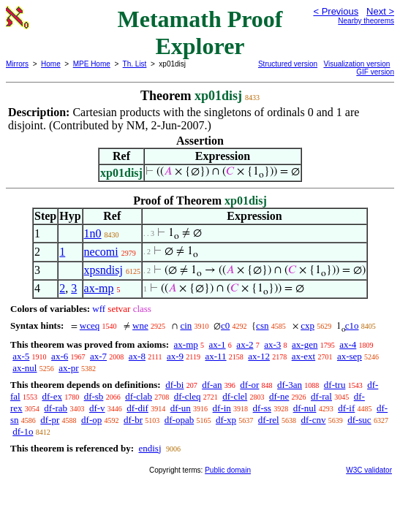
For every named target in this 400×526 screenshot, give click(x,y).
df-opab (179, 419)
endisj (149, 448)
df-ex (51, 396)
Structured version (287, 64)
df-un (180, 408)
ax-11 (215, 356)
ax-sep (349, 356)
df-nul (305, 408)
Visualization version (356, 64)
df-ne (279, 396)
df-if (346, 408)
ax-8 (137, 356)
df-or (249, 384)
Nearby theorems (366, 21)
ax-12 (259, 356)
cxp (307, 325)
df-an (212, 384)
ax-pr (68, 367)
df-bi (174, 384)
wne (140, 325)
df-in (222, 408)
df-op (91, 419)
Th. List (135, 64)
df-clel (234, 396)
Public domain (228, 470)
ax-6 (59, 356)
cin (186, 325)
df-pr (49, 419)
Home (51, 64)
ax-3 (272, 344)
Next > (380, 11)
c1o (352, 325)
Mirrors (17, 64)
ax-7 (98, 356)
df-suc (359, 419)
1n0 (93, 233)
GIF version (375, 72)
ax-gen (304, 344)
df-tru (335, 384)
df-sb (94, 396)
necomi (101, 251)
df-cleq (187, 396)
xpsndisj (103, 270)
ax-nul (24, 367)
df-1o (22, 431)
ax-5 (20, 356)
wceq (89, 325)
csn (262, 325)
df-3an (289, 384)
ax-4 (347, 344)
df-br (133, 419)
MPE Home (91, 64)
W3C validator (369, 470)
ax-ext (303, 356)
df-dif (137, 408)
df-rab (55, 408)
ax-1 (217, 344)
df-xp (226, 419)
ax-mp (99, 288)
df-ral (321, 396)
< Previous (335, 11)
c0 (225, 325)
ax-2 (244, 344)
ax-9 (175, 356)
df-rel (268, 419)
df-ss (262, 408)
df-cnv (313, 419)
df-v (97, 408)
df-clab (138, 396)
